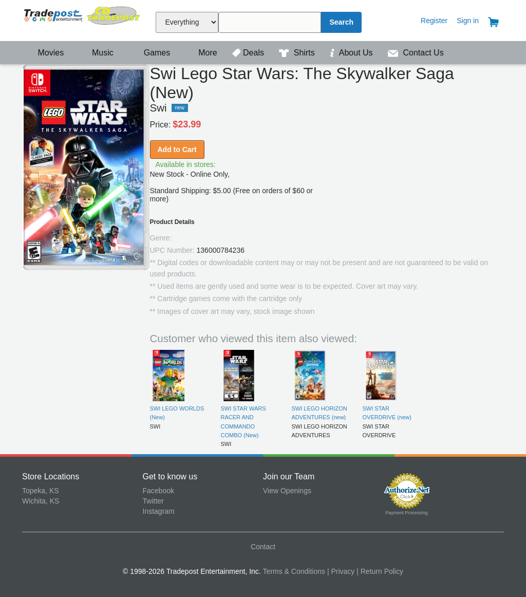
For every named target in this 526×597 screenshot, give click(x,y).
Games (150, 52)
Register (434, 20)
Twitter (153, 501)
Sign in (468, 20)
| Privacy (340, 571)
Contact (263, 547)
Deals (249, 52)
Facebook (158, 491)
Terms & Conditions (294, 571)
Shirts (298, 52)
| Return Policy (379, 571)
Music (97, 52)
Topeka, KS (40, 491)
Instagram (159, 511)
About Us (352, 52)
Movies (44, 52)
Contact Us (416, 52)
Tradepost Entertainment (82, 19)
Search (341, 22)
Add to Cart (177, 149)
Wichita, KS (40, 501)
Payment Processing (406, 512)
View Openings (287, 491)
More (202, 52)
